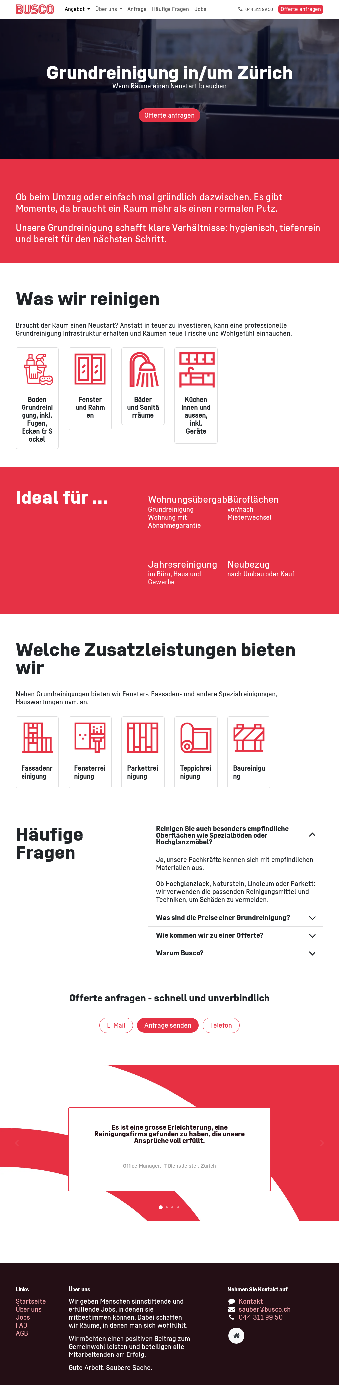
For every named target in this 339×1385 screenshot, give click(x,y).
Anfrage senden (167, 1025)
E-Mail (116, 1025)
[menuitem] (77, 9)
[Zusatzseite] (236, 1336)
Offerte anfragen (301, 9)
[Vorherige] (17, 1143)
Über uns (29, 1309)
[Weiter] (322, 1143)
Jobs (23, 1317)
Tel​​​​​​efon (221, 1025)
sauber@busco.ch (265, 1309)
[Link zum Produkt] (37, 738)
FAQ (21, 1325)
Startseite (31, 1301)
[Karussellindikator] (161, 1207)
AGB (22, 1333)
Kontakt (251, 1301)
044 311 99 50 (261, 1317)
